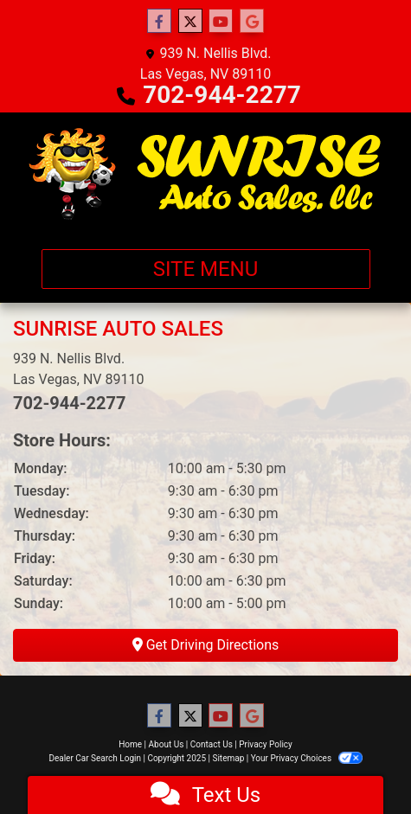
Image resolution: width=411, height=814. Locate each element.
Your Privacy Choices (307, 758)
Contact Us (211, 744)
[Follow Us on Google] (252, 22)
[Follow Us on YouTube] (221, 22)
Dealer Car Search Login (94, 758)
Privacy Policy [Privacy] (265, 744)
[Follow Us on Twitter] (190, 22)
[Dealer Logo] (205, 173)
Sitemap (228, 758)
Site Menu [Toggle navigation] (206, 269)
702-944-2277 (222, 94)
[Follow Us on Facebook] (159, 22)
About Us (166, 744)
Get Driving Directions (205, 645)
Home (130, 744)
